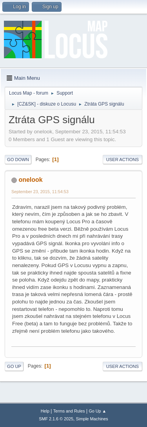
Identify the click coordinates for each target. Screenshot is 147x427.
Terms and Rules (69, 411)
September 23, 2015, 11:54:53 (40, 191)
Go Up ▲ (97, 411)
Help (45, 411)
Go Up (14, 366)
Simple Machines (92, 418)
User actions (122, 159)
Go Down (18, 159)
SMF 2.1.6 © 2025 (56, 418)
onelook (30, 179)
